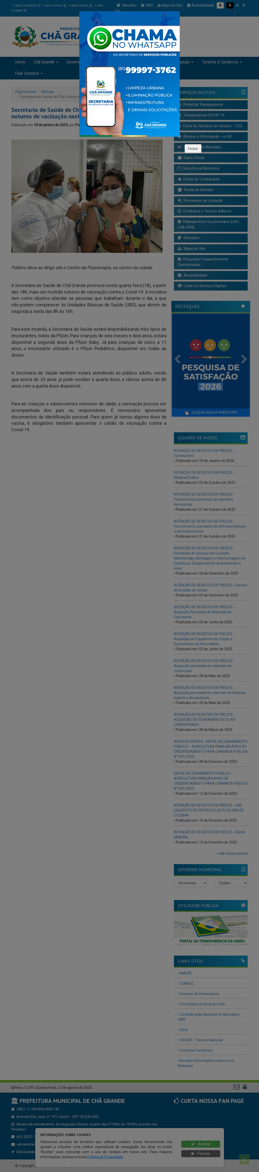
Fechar (193, 148)
